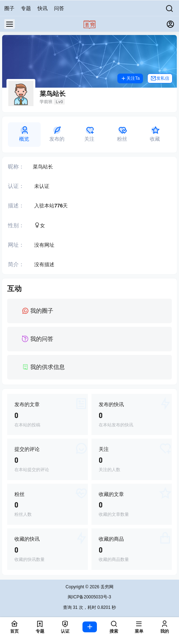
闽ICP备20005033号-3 (89, 596)
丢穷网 (106, 586)
